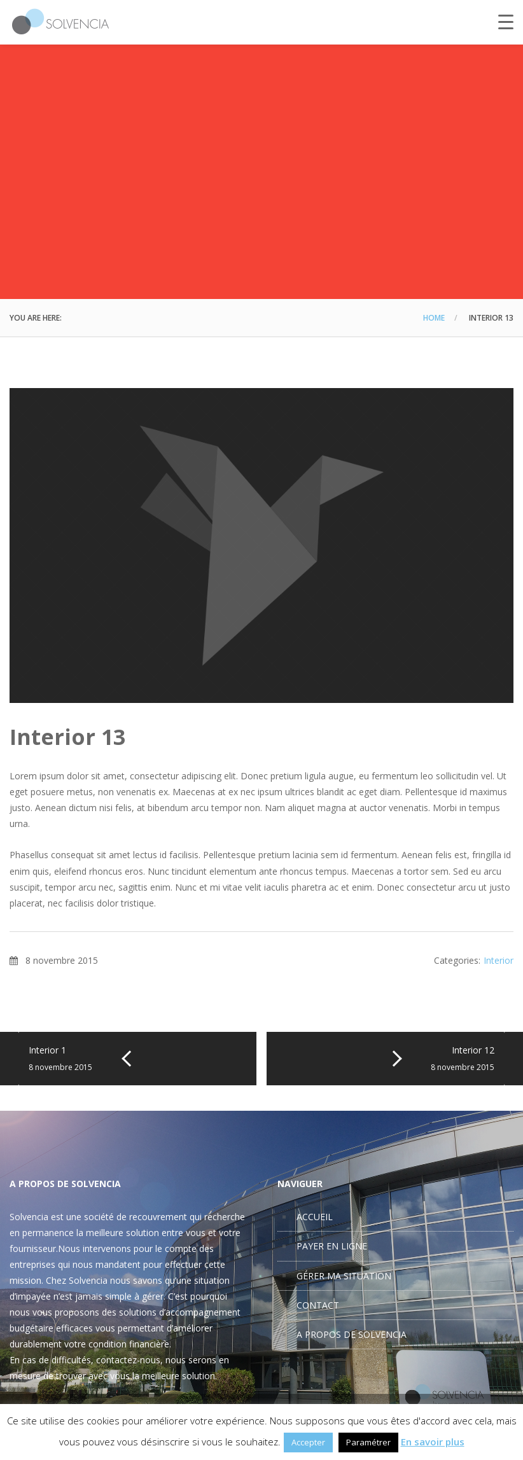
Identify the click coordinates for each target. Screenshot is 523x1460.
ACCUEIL (314, 1217)
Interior (498, 960)
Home (434, 317)
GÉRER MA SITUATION (343, 1276)
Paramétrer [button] (368, 1442)
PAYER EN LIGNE (331, 1246)
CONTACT (317, 1305)
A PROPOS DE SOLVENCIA (351, 1334)
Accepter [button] (308, 1442)
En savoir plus (432, 1441)
